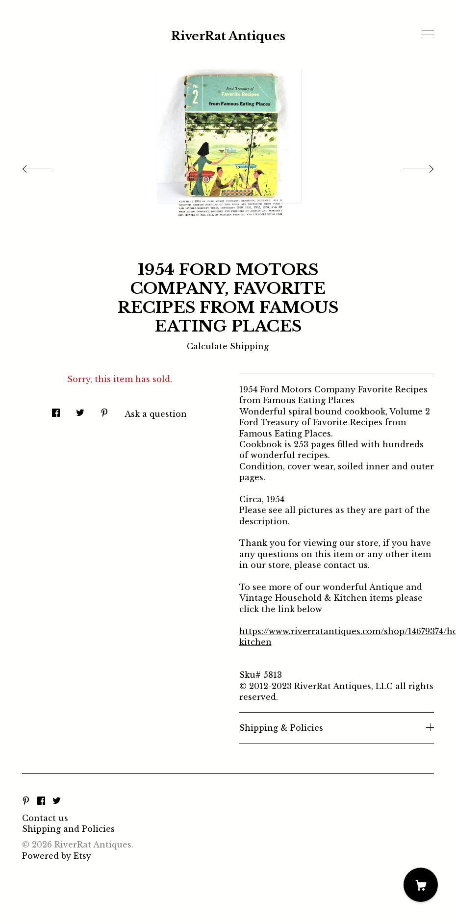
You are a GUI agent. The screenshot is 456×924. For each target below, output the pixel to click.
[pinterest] (26, 801)
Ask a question (156, 414)
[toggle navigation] (428, 34)
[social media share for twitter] (80, 409)
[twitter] (56, 801)
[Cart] (421, 885)
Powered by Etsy (56, 856)
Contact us (45, 818)
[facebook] (41, 801)
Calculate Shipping (228, 346)
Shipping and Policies (68, 829)
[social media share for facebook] (56, 409)
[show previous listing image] (46, 166)
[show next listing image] (409, 166)
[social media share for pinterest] (104, 409)
